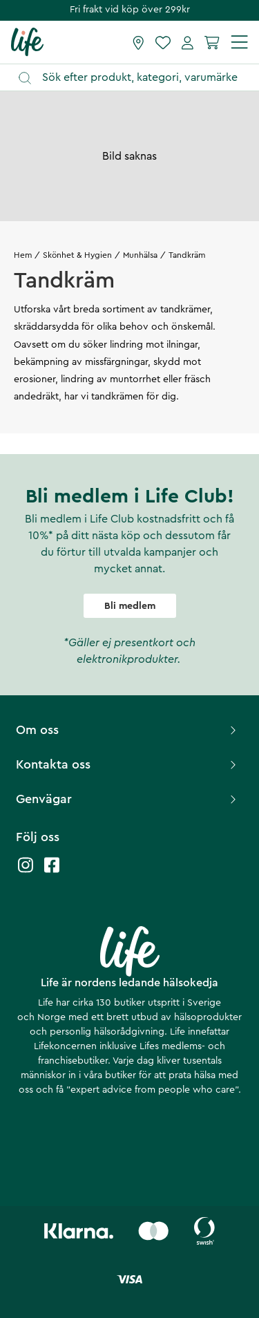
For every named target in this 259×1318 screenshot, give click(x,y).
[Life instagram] (25, 872)
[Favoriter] (163, 42)
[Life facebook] (51, 872)
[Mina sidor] (187, 42)
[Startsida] (27, 41)
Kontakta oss (128, 764)
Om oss (128, 730)
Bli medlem (129, 606)
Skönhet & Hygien (77, 255)
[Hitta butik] (138, 42)
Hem (23, 255)
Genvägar (128, 799)
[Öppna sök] (136, 77)
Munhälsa (140, 255)
